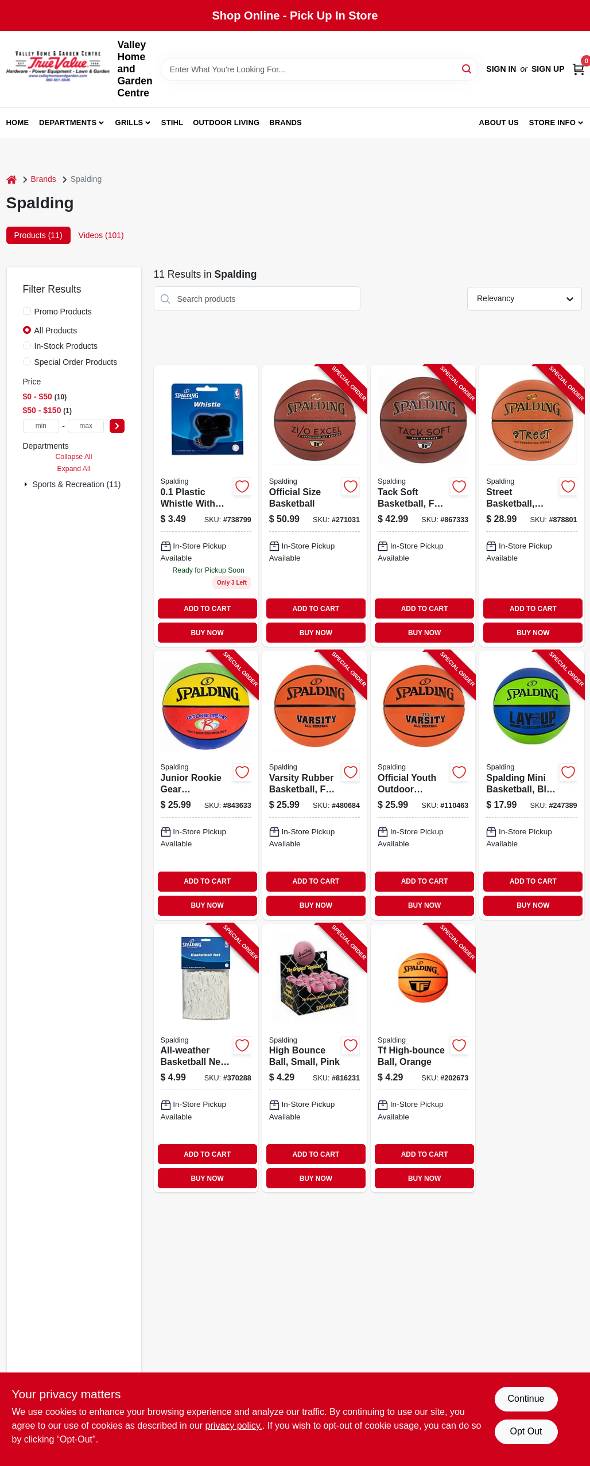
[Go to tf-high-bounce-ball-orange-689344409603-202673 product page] (423, 1058)
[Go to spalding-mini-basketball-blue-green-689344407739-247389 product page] (531, 785)
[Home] (11, 179)
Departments (67, 122)
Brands (285, 122)
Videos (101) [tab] (101, 235)
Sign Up (548, 68)
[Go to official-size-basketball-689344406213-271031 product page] (314, 506)
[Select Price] (117, 426)
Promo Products (63, 311)
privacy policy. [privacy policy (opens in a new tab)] (233, 1425)
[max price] (86, 426)
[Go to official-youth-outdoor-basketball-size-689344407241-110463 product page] (423, 785)
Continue (525, 1398)
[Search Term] (320, 69)
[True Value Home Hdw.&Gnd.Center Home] (58, 69)
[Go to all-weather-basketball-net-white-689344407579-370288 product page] (206, 1058)
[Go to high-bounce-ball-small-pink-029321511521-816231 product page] (314, 1058)
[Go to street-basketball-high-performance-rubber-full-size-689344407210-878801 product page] (531, 506)
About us (499, 122)
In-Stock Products (66, 346)
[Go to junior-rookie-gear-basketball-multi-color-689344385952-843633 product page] (206, 785)
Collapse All (73, 457)
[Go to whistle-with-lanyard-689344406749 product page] (206, 506)
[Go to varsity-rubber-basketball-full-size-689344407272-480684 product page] (314, 785)
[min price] (41, 426)
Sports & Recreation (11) (76, 484)
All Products (55, 330)
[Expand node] (27, 484)
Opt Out (526, 1431)
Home (17, 122)
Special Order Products (76, 362)
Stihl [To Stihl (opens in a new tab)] (172, 122)
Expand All (74, 469)
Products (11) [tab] (38, 235)
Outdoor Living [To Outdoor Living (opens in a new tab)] (226, 122)
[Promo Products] (27, 311)
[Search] (467, 68)
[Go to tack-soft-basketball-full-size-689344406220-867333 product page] (423, 506)
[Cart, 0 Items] (578, 69)
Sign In (501, 68)
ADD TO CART (207, 609)
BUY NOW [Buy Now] (207, 633)
